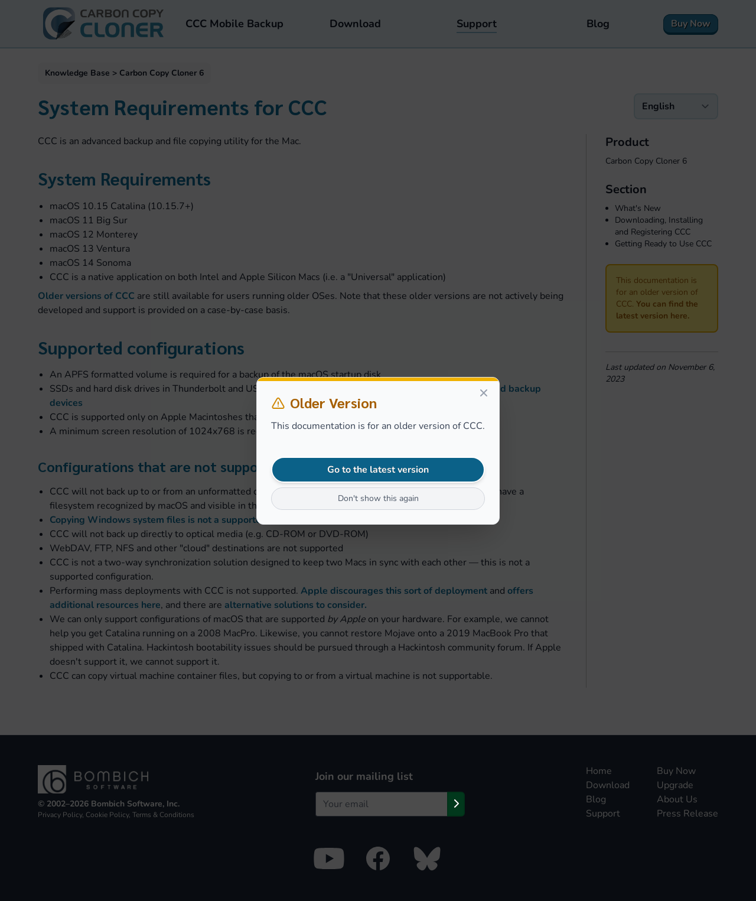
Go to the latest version (378, 469)
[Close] (483, 393)
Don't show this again (378, 498)
